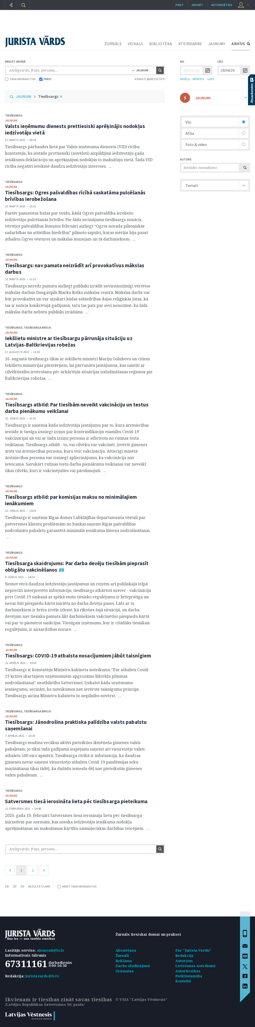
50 (22, 886)
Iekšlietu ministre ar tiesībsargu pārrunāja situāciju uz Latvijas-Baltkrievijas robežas (68, 341)
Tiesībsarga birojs (37, 327)
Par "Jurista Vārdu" (193, 950)
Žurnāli (122, 955)
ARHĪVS (238, 43)
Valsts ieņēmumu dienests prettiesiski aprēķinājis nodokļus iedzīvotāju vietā (75, 129)
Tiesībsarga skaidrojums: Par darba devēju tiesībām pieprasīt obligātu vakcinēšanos (76, 566)
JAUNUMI (217, 43)
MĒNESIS (198, 79)
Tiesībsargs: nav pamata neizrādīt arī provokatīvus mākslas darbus (74, 268)
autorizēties (221, 5)
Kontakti (183, 981)
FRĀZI (45, 79)
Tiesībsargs (48, 96)
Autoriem (184, 960)
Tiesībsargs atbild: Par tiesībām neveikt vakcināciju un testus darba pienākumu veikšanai (76, 407)
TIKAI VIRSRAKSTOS (20, 79)
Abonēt (197, 5)
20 (14, 886)
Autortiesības (188, 971)
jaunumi (11, 120)
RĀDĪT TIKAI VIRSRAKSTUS (77, 886)
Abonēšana (126, 950)
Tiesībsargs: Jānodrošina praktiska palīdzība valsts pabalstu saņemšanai (76, 725)
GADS (210, 79)
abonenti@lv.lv (50, 950)
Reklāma (124, 960)
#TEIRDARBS (190, 43)
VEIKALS (135, 43)
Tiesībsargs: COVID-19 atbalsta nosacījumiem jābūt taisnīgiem (78, 655)
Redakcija (184, 955)
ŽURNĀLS (113, 43)
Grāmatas (125, 971)
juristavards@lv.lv (42, 976)
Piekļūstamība (188, 976)
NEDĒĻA (185, 79)
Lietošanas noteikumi (195, 965)
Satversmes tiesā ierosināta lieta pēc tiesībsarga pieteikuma (76, 801)
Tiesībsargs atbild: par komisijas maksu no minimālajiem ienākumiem (71, 500)
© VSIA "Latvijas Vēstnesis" (141, 999)
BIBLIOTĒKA (160, 43)
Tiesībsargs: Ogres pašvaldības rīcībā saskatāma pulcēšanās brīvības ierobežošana (75, 195)
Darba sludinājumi (133, 965)
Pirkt (180, 5)
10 (6, 886)
